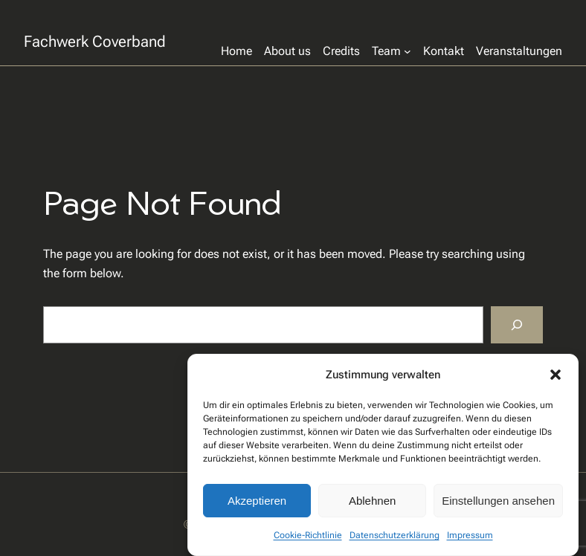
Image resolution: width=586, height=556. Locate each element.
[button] (555, 374)
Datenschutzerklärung (395, 535)
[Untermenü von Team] (391, 51)
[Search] (517, 324)
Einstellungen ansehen (498, 500)
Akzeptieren (257, 500)
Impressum (470, 535)
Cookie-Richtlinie (308, 535)
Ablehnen (372, 500)
